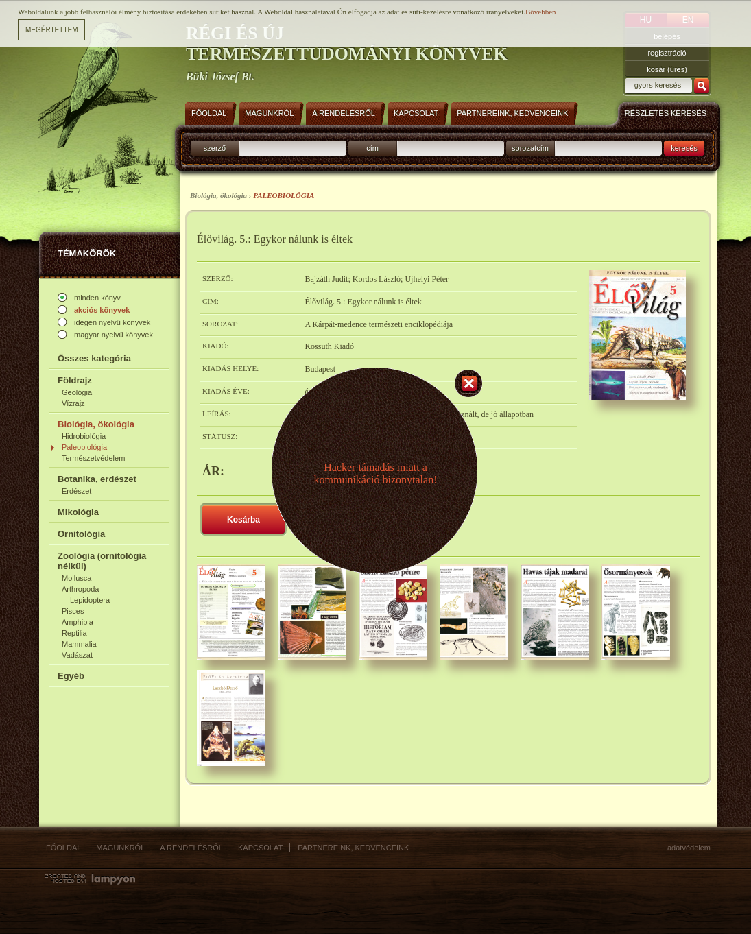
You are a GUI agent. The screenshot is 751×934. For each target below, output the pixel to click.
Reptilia (74, 633)
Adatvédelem (689, 847)
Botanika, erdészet (97, 479)
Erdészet (76, 491)
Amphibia (77, 622)
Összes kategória (94, 358)
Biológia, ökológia (96, 424)
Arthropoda (80, 589)
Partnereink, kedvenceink (353, 847)
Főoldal (63, 847)
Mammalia (79, 644)
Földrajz (75, 380)
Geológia (77, 392)
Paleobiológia (84, 447)
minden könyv (97, 298)
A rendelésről (191, 847)
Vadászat (77, 655)
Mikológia (78, 512)
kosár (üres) (667, 69)
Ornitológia (81, 534)
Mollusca (76, 578)
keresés (684, 148)
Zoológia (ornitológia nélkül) (102, 561)
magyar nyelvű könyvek (113, 335)
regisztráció (666, 53)
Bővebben (540, 10)
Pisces (73, 611)
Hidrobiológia (84, 436)
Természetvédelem (93, 458)
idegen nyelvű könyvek (112, 322)
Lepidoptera (90, 600)
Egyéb (71, 676)
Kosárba (243, 520)
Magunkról (120, 847)
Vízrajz (73, 403)
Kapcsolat (260, 847)
